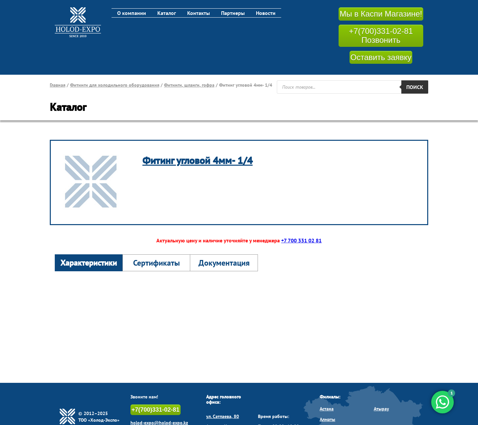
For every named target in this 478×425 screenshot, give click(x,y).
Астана (327, 409)
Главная (57, 85)
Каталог (166, 13)
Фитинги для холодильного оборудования (114, 85)
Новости (266, 13)
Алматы (327, 419)
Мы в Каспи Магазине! (381, 13)
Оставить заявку (381, 57)
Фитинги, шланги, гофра (189, 85)
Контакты (198, 13)
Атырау (381, 409)
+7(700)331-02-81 (155, 409)
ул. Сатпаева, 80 (222, 416)
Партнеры (233, 13)
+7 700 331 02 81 (301, 240)
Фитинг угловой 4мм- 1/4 (197, 160)
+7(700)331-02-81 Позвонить (381, 36)
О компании (131, 13)
